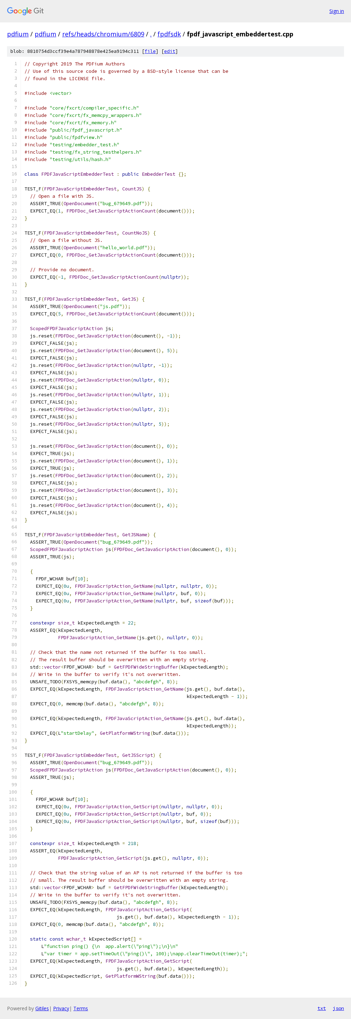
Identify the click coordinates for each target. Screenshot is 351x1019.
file (150, 51)
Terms (80, 1008)
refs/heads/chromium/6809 (103, 34)
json (338, 1008)
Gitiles (42, 1008)
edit (169, 51)
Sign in (336, 11)
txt (321, 1008)
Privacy (61, 1008)
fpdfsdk (169, 34)
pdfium (18, 34)
